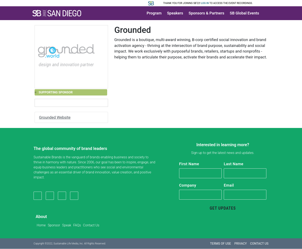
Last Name (233, 164)
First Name (189, 164)
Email (229, 185)
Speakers (175, 13)
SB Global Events (244, 13)
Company (187, 185)
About (41, 216)
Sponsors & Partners (206, 13)
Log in (205, 3)
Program (154, 13)
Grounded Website (54, 117)
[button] (57, 13)
